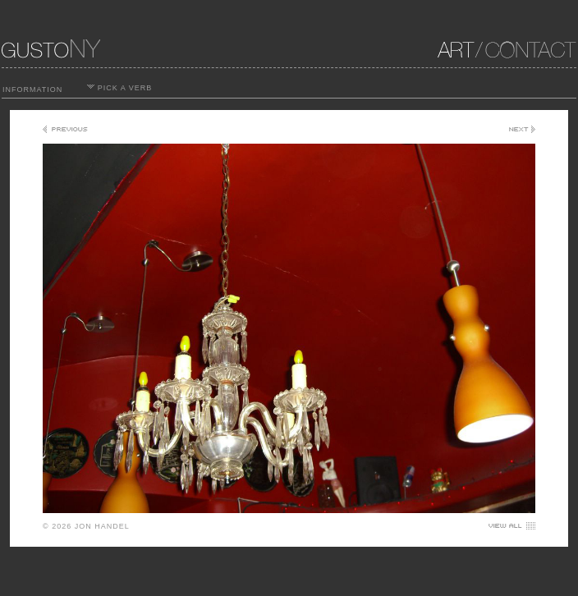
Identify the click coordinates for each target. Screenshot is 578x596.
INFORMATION (32, 89)
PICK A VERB (119, 88)
